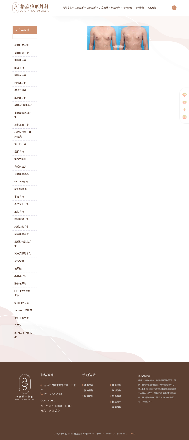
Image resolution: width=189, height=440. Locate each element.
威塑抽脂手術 (21, 226)
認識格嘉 (67, 7)
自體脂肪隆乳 (21, 174)
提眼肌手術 (20, 60)
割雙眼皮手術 (21, 52)
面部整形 (79, 7)
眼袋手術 (19, 67)
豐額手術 (19, 151)
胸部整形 (91, 7)
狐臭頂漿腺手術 (22, 253)
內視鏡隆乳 (20, 166)
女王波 (18, 325)
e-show (130, 436)
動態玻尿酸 (20, 283)
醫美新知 (140, 7)
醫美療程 (127, 7)
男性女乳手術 (21, 204)
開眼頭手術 (20, 75)
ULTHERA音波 (21, 303)
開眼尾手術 (20, 82)
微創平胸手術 (21, 318)
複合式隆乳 (20, 159)
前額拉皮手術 (21, 124)
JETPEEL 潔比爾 (23, 310)
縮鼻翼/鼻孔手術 (23, 105)
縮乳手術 (19, 211)
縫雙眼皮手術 (21, 45)
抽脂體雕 (103, 7)
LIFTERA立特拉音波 (22, 293)
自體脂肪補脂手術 (22, 115)
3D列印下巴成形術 (23, 335)
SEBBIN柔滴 (20, 189)
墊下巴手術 (20, 144)
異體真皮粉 (20, 276)
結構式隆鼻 (20, 90)
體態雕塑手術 (21, 219)
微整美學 (115, 7)
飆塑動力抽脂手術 (22, 244)
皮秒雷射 (19, 261)
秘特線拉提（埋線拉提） (22, 134)
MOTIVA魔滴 (21, 181)
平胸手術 (19, 196)
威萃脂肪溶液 (21, 234)
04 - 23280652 (51, 396)
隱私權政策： (145, 378)
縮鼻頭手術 (20, 97)
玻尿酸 (18, 268)
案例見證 (152, 7)
